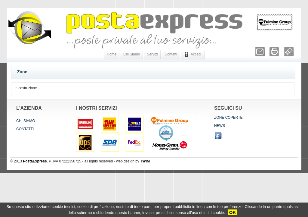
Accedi (193, 54)
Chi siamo (25, 121)
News (219, 126)
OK (232, 212)
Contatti (171, 54)
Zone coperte (228, 117)
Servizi (152, 54)
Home (111, 54)
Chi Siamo (131, 54)
